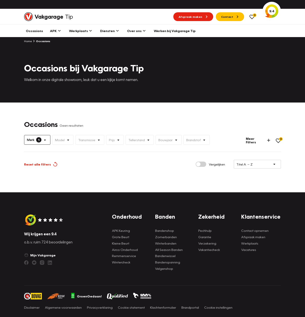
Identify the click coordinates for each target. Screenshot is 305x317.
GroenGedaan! (86, 296)
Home (28, 41)
